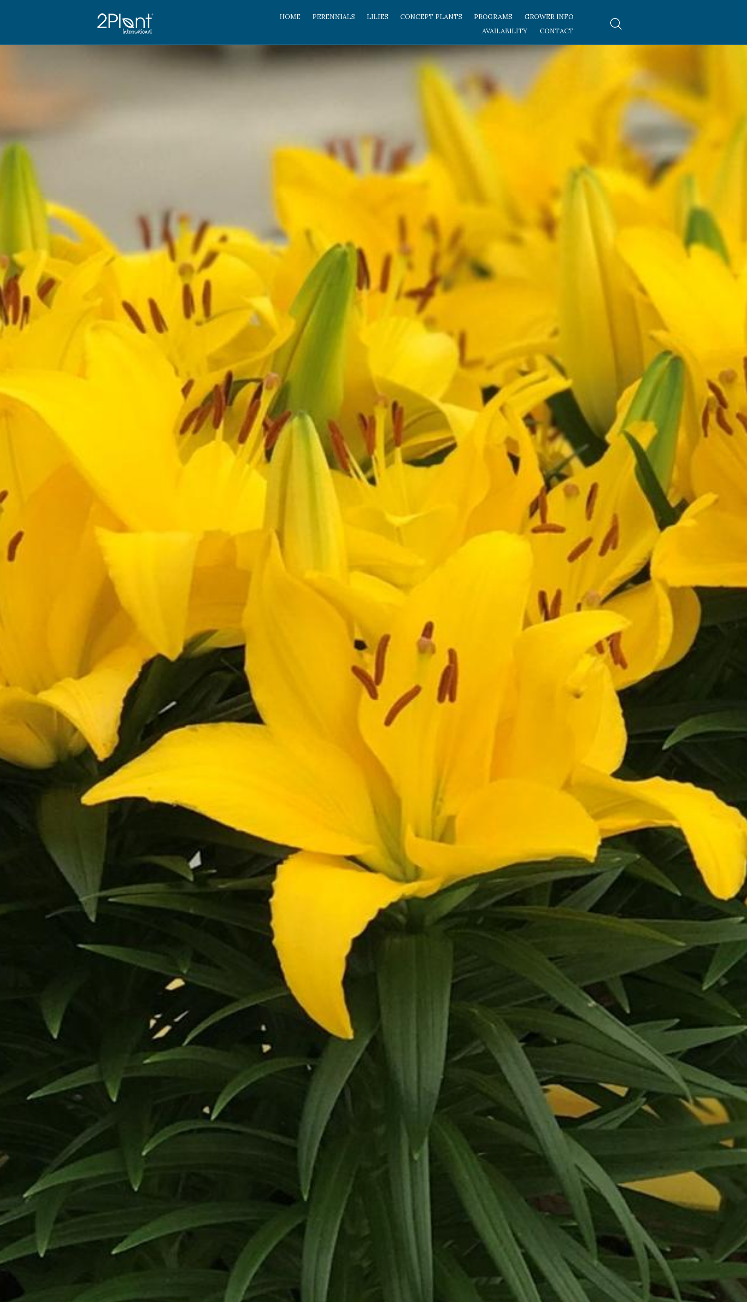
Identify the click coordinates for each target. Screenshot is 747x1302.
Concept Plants (431, 16)
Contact (557, 31)
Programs (493, 16)
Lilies (377, 16)
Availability (504, 31)
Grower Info (549, 16)
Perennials (334, 16)
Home (290, 16)
